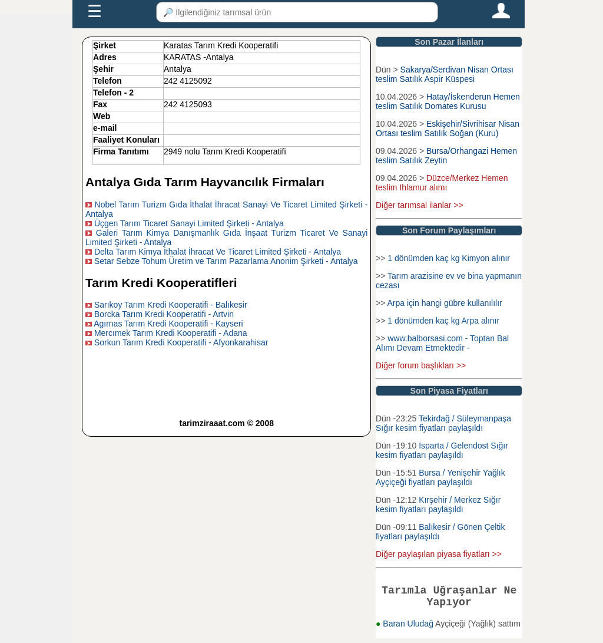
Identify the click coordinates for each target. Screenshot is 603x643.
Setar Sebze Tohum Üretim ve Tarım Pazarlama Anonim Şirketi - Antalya (226, 261)
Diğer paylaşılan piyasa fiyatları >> (439, 554)
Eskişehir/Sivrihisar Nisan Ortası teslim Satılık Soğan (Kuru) (447, 128)
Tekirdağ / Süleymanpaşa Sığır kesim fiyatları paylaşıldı (443, 423)
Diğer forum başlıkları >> (421, 365)
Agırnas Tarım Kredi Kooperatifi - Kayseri (168, 323)
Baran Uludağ (409, 628)
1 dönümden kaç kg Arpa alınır (443, 320)
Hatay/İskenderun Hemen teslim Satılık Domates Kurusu (448, 101)
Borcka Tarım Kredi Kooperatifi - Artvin (164, 314)
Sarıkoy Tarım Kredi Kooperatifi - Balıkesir (170, 304)
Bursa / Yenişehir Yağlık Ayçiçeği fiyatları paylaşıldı (440, 477)
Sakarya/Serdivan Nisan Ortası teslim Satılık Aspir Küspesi (444, 74)
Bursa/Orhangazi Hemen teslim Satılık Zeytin (446, 155)
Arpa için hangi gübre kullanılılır (444, 303)
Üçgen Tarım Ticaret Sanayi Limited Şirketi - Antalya (189, 223)
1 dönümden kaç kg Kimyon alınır (448, 258)
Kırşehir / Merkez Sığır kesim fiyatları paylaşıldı (438, 504)
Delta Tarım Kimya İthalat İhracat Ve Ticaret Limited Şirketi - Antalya (217, 251)
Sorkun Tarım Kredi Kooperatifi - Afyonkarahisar (181, 342)
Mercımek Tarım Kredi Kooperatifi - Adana (170, 333)
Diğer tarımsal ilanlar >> (419, 205)
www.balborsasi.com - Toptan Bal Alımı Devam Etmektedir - (442, 343)
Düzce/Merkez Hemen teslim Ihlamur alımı (442, 182)
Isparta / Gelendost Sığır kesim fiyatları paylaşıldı (442, 450)
